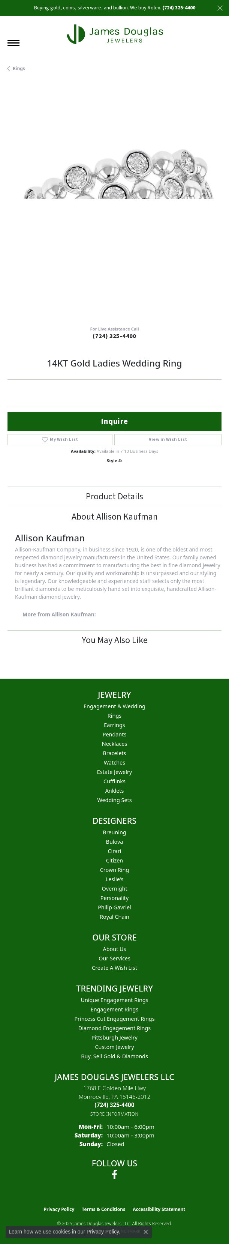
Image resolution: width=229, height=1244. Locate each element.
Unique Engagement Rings (114, 1000)
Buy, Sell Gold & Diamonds (114, 1056)
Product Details (114, 496)
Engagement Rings (115, 1009)
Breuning (114, 832)
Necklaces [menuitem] (114, 743)
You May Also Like (115, 640)
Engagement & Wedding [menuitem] (114, 706)
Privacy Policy (59, 1209)
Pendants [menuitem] (115, 734)
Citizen (114, 860)
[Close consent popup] (146, 1232)
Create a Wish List (114, 967)
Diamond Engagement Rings (114, 1028)
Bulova (114, 841)
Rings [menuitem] (114, 715)
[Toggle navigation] (13, 43)
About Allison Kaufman (115, 516)
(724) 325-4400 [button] (178, 8)
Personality (114, 897)
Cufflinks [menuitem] (114, 781)
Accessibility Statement (159, 1209)
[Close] (220, 8)
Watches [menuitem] (114, 762)
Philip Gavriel (114, 907)
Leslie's (115, 879)
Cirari (114, 851)
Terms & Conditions (103, 1209)
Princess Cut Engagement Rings (114, 1018)
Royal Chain (114, 916)
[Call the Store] (115, 1105)
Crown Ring (114, 869)
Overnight (114, 888)
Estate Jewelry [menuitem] (114, 771)
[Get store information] (114, 1114)
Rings (19, 68)
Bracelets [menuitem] (114, 753)
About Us (114, 949)
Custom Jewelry (114, 1046)
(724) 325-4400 (114, 336)
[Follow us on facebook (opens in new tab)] (114, 1174)
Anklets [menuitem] (114, 790)
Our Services (114, 958)
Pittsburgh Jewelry (114, 1037)
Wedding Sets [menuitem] (114, 800)
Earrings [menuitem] (114, 725)
